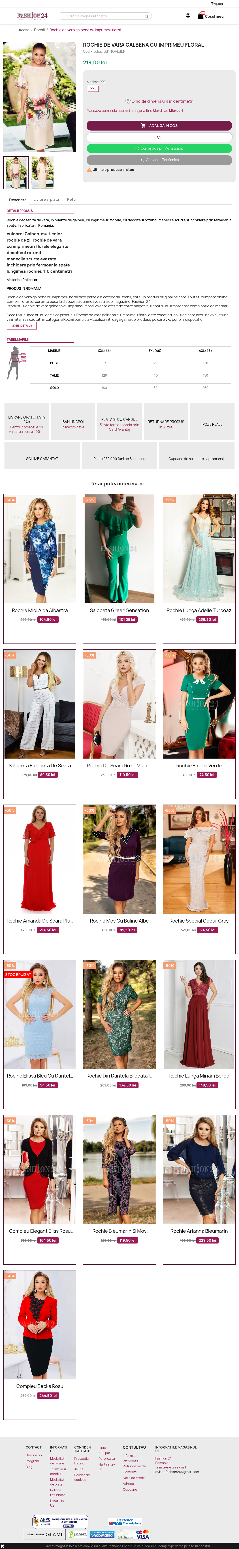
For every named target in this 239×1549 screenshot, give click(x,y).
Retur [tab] (72, 199)
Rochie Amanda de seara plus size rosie (40, 921)
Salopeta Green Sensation (119, 610)
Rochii (39, 29)
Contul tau (134, 1447)
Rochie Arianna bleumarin (199, 1231)
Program (32, 1461)
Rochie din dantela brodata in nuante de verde (119, 1076)
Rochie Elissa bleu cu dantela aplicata (40, 1076)
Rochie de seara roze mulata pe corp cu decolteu (119, 765)
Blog (29, 1467)
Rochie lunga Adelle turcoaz (199, 610)
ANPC (78, 1469)
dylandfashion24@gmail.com (177, 1472)
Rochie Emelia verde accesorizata (199, 765)
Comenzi (130, 1472)
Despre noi (34, 1455)
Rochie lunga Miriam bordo (199, 1076)
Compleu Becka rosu (39, 1386)
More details (21, 325)
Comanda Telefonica (159, 160)
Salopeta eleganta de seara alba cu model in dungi (40, 765)
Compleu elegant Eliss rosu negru (40, 1231)
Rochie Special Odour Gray (199, 921)
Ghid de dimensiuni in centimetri (159, 101)
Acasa (24, 29)
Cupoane (130, 1489)
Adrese (128, 1483)
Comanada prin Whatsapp (159, 148)
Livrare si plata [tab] (46, 199)
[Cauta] (105, 16)
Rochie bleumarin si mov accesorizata (119, 1231)
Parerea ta (107, 1458)
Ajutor (217, 4)
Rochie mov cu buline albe (119, 921)
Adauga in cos (159, 126)
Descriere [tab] (18, 199)
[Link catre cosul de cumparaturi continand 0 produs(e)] (201, 16)
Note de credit (134, 1478)
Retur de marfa (134, 1466)
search (146, 16)
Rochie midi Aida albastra (40, 610)
